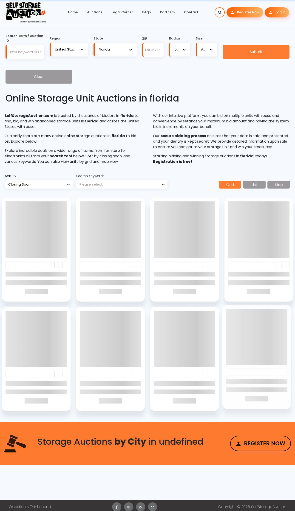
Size (199, 38)
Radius (175, 38)
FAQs (146, 12)
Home (73, 12)
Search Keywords (90, 176)
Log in (277, 12)
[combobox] (54, 49)
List (254, 184)
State (98, 38)
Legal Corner (122, 12)
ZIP (144, 38)
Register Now (244, 12)
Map (279, 184)
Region (55, 38)
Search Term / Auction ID (24, 38)
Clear (39, 76)
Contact (191, 12)
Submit (256, 51)
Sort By (10, 176)
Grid (230, 184)
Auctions (94, 12)
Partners (167, 12)
